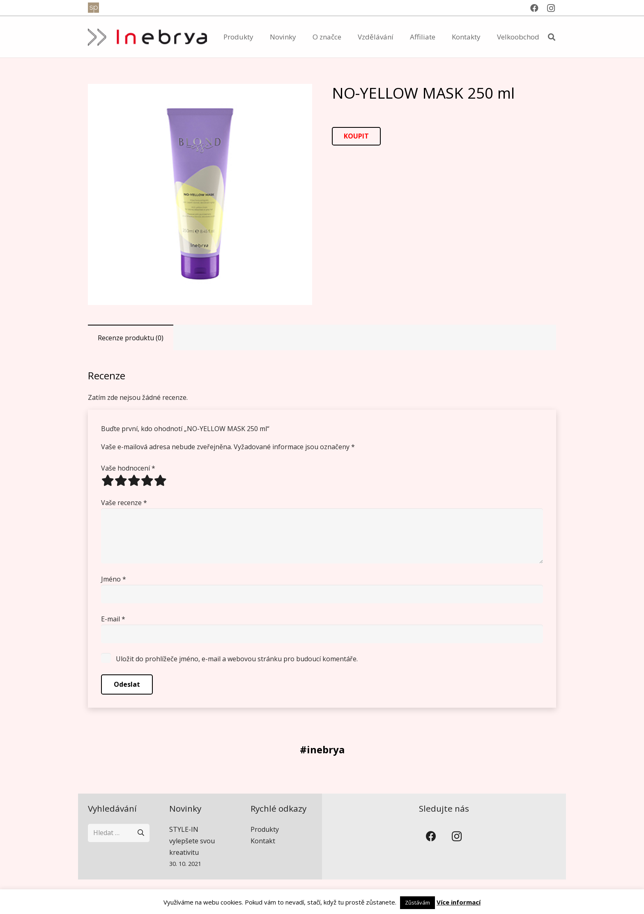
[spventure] (93, 7)
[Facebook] (534, 8)
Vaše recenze (124, 502)
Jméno (113, 579)
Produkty (265, 829)
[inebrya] (147, 37)
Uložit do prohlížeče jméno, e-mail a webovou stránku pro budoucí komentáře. (237, 658)
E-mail (113, 618)
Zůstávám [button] (417, 902)
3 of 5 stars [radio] (133, 480)
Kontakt (263, 840)
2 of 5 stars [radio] (120, 480)
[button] (551, 37)
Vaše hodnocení (128, 468)
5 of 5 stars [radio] (160, 480)
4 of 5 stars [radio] (147, 480)
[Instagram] (551, 8)
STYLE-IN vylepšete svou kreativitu (192, 841)
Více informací (459, 902)
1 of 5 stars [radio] (107, 480)
